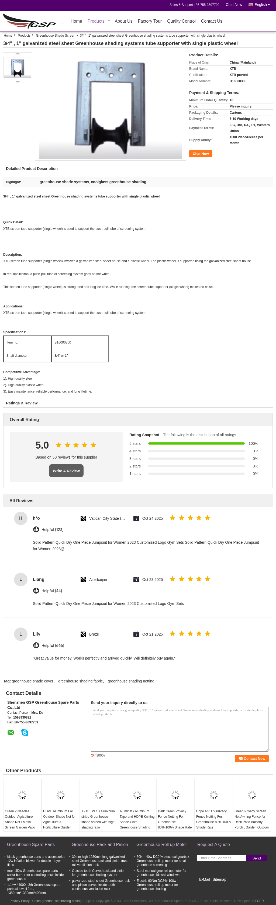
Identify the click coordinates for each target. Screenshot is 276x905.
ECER (259, 901)
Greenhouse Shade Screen (55, 35)
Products (96, 21)
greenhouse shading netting (131, 681)
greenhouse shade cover (32, 681)
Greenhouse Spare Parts (31, 844)
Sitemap (219, 879)
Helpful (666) (53, 645)
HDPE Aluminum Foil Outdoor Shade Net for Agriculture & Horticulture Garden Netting (59, 822)
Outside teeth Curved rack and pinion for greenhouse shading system (98, 873)
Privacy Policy (19, 901)
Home (76, 21)
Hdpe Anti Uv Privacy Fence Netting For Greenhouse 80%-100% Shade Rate (213, 819)
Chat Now (234, 4)
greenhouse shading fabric (80, 681)
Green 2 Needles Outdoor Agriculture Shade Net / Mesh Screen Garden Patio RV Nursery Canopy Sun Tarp (20, 824)
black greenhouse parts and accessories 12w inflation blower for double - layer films (36, 861)
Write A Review (66, 471)
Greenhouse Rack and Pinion (100, 844)
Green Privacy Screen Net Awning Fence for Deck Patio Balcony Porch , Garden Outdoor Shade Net (251, 822)
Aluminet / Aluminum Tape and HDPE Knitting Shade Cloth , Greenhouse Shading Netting (137, 822)
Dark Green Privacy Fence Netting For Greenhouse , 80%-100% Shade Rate (175, 819)
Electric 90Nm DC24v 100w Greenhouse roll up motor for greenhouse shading (157, 885)
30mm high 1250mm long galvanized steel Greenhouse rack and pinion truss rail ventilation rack (100, 861)
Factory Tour (150, 21)
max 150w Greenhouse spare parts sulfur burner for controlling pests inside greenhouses (35, 875)
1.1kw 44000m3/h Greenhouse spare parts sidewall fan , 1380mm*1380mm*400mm (33, 889)
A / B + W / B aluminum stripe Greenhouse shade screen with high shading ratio (98, 819)
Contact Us (211, 21)
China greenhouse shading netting (57, 901)
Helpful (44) (52, 591)
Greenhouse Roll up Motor (161, 844)
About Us (124, 21)
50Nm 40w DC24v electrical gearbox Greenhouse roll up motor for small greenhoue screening (163, 861)
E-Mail (204, 879)
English (263, 4)
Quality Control (181, 21)
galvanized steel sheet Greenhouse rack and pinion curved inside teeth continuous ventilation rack (101, 885)
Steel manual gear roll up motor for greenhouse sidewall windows (162, 873)
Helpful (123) (53, 530)
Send (256, 858)
